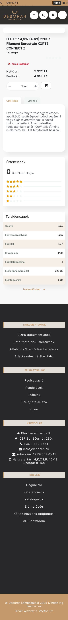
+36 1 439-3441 (3, 4)
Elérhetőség (34, 506)
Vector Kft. (46, 611)
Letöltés (32, 100)
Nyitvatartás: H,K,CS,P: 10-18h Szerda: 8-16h (34, 461)
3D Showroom (34, 521)
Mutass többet (34, 289)
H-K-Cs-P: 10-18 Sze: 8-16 (11, 3)
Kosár (34, 409)
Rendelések (34, 387)
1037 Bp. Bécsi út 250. (34, 438)
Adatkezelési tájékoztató (34, 356)
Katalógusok (34, 499)
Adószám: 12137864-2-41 (34, 454)
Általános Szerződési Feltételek (34, 349)
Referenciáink (34, 492)
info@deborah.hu (21, 4)
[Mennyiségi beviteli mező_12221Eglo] (21, 86)
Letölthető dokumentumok (34, 342)
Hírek (57, 2)
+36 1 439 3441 (34, 444)
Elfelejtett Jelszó (34, 402)
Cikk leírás (12, 100)
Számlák (34, 395)
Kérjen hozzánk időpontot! (34, 513)
